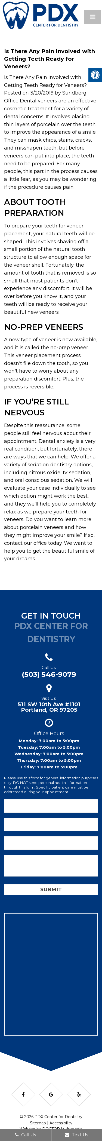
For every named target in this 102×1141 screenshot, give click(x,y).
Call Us (25, 1134)
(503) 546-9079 (49, 674)
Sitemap (38, 1123)
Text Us (76, 1134)
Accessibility (61, 1123)
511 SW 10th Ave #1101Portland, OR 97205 (49, 707)
